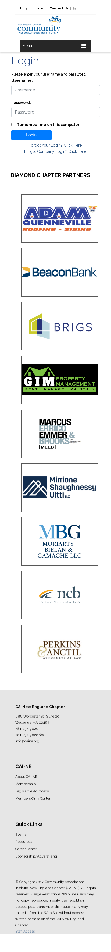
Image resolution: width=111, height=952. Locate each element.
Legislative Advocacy (32, 793)
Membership (25, 786)
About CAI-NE (26, 778)
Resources (23, 843)
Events (20, 836)
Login (31, 135)
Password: (21, 102)
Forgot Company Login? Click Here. (55, 151)
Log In (25, 8)
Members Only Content (33, 800)
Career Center (26, 851)
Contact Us (59, 8)
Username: (22, 80)
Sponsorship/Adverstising (36, 858)
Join (40, 8)
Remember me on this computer (48, 124)
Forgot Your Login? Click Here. (56, 145)
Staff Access (25, 933)
